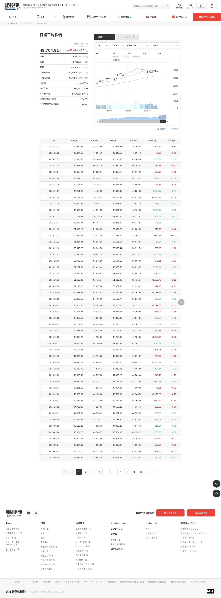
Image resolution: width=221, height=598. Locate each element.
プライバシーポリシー (94, 582)
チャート (190, 6)
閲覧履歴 (179, 6)
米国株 (152, 17)
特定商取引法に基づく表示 (132, 582)
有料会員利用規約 (178, 582)
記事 (41, 16)
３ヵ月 (114, 45)
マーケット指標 (27, 23)
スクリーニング (96, 17)
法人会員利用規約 (199, 582)
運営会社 (18, 582)
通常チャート (104, 37)
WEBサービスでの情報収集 (67, 582)
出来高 (155, 45)
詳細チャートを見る (167, 129)
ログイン (212, 6)
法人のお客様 (202, 513)
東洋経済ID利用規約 (157, 582)
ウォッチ (201, 6)
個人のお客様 (174, 513)
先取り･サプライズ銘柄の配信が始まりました (47, 5)
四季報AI (179, 17)
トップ (13, 17)
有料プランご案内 (207, 17)
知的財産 (112, 582)
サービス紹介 (32, 582)
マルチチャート (128, 37)
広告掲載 (47, 582)
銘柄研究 (69, 16)
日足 (98, 45)
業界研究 (124, 16)
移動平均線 (131, 45)
